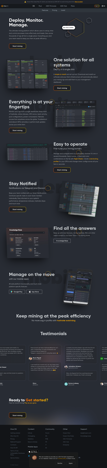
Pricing (12, 439)
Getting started (15, 433)
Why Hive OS (14, 436)
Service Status (14, 458)
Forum (47, 433)
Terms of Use (14, 451)
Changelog (31, 436)
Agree (70, 463)
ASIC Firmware (67, 439)
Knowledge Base (62, 241)
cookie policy (62, 458)
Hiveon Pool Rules (68, 436)
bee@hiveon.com (86, 433)
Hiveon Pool (66, 433)
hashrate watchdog (66, 320)
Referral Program (15, 442)
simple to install (60, 74)
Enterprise (66, 445)
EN (46, 436)
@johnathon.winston (77, 368)
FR (46, 442)
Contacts (13, 445)
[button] (34, 457)
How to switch (79, 1)
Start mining (17, 46)
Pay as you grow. (31, 403)
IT (46, 445)
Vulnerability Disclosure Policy (17, 454)
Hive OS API (14, 448)
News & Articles (32, 442)
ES (46, 448)
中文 (46, 439)
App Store (34, 292)
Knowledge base (86, 436)
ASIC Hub (66, 442)
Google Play (16, 292)
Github (30, 433)
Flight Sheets (78, 159)
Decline (59, 463)
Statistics (30, 439)
